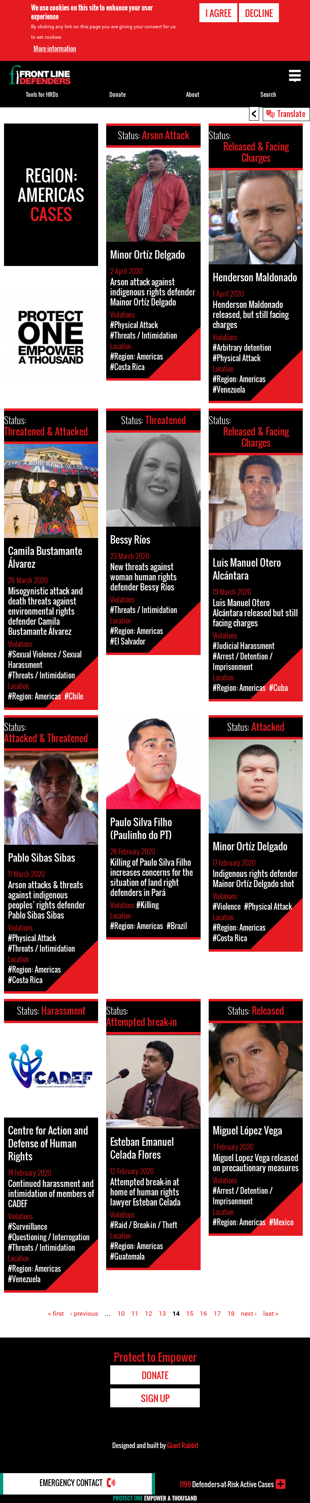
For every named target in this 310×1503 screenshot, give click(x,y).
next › (249, 1313)
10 (121, 1313)
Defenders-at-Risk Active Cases (227, 1484)
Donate (117, 94)
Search (268, 94)
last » (271, 1313)
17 (217, 1313)
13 (162, 1313)
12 (148, 1313)
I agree (218, 12)
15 (189, 1313)
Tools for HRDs (42, 94)
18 (231, 1313)
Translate (291, 113)
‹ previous (84, 1313)
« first (56, 1313)
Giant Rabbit (182, 1445)
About (192, 94)
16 (203, 1313)
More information (55, 48)
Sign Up (155, 1398)
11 (134, 1313)
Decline (259, 12)
